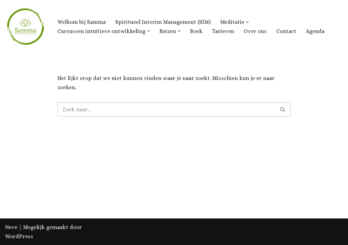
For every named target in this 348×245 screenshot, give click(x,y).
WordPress (19, 236)
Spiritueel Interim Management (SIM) (163, 22)
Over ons (255, 31)
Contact (286, 31)
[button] (247, 22)
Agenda (315, 31)
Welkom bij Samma (81, 22)
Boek (196, 31)
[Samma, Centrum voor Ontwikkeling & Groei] (25, 26)
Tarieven (223, 31)
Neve (11, 227)
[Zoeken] (166, 109)
